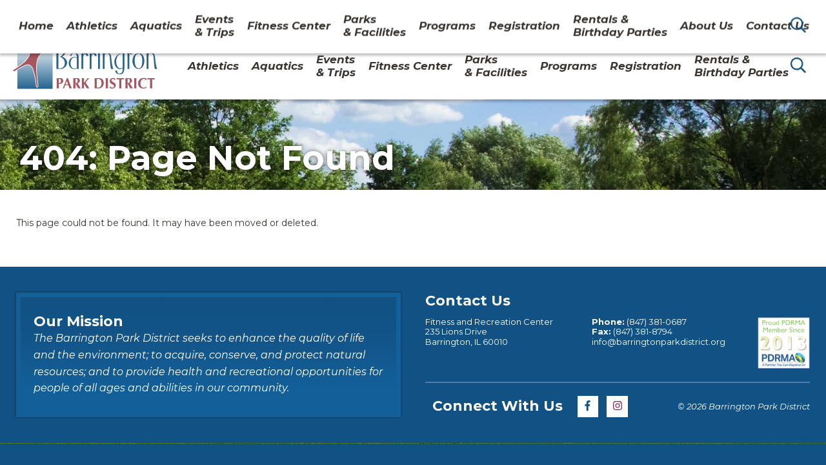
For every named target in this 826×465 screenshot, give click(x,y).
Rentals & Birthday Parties (741, 66)
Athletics (213, 65)
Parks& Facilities (496, 66)
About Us (645, 15)
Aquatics (277, 65)
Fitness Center (410, 65)
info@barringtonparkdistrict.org (658, 341)
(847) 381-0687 (657, 321)
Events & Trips (336, 66)
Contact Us (712, 15)
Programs (568, 65)
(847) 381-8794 (642, 331)
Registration (645, 65)
